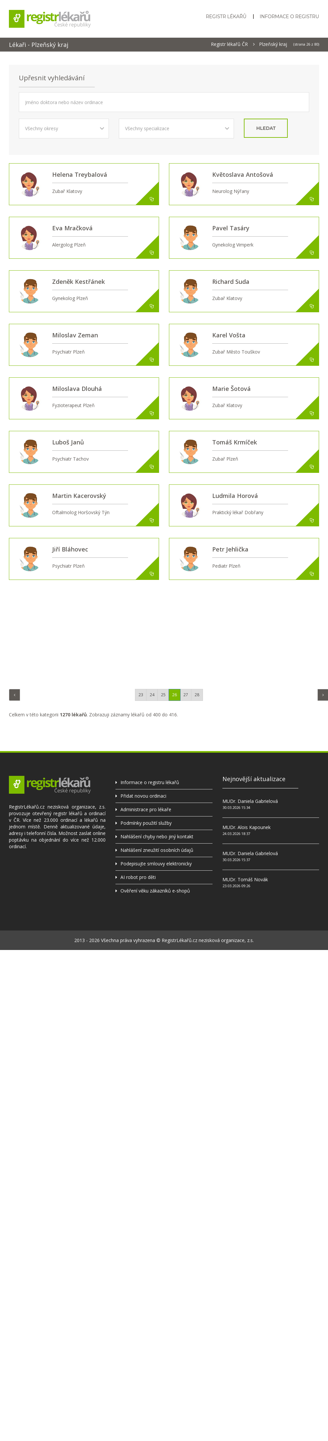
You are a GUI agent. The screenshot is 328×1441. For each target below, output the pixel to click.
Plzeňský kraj (273, 44)
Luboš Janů (68, 442)
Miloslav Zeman (75, 335)
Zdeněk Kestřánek (78, 281)
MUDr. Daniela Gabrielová (250, 801)
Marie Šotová (231, 389)
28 (197, 695)
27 (185, 695)
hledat (266, 128)
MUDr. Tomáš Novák (245, 879)
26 (174, 695)
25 (163, 695)
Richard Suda (230, 281)
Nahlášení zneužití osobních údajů (156, 850)
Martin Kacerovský (79, 496)
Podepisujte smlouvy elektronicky (156, 863)
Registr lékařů (226, 16)
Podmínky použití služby (146, 823)
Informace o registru (289, 16)
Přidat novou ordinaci (143, 796)
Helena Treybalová (79, 174)
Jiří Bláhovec (70, 549)
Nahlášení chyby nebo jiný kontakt (156, 836)
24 (152, 695)
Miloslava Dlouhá (77, 389)
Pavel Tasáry (230, 228)
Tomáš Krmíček (234, 442)
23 (141, 695)
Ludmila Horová (235, 496)
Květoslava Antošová (242, 174)
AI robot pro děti (138, 877)
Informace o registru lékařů (149, 782)
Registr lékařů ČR (229, 44)
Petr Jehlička (230, 549)
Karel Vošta (229, 335)
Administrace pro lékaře (145, 809)
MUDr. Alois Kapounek (246, 827)
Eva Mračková (72, 228)
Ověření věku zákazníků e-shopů (155, 891)
